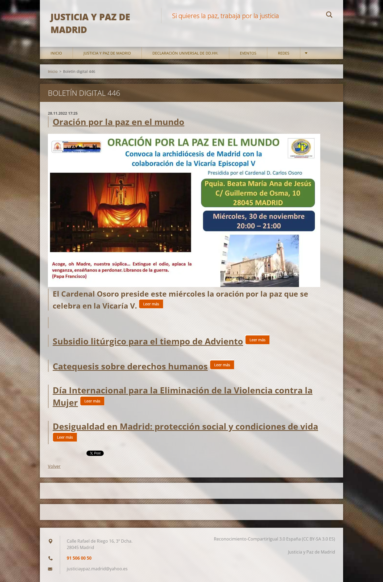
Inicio (56, 53)
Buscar (329, 15)
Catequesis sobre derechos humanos (130, 366)
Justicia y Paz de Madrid (107, 53)
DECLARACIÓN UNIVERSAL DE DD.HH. (185, 53)
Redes (283, 53)
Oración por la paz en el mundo (118, 121)
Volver (54, 466)
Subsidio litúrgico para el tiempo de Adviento (148, 341)
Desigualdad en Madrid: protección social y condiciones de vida (185, 426)
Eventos (248, 53)
